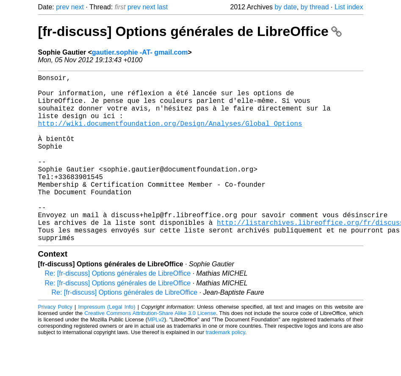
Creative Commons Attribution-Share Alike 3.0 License (150, 350)
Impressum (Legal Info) (107, 344)
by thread (315, 7)
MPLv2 (155, 357)
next (77, 7)
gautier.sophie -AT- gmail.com (140, 52)
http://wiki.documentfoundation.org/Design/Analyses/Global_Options (170, 135)
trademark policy (225, 369)
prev (62, 7)
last (162, 7)
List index (349, 7)
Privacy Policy (55, 344)
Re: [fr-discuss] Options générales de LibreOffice (118, 310)
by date (285, 7)
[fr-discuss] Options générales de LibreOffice (190, 31)
